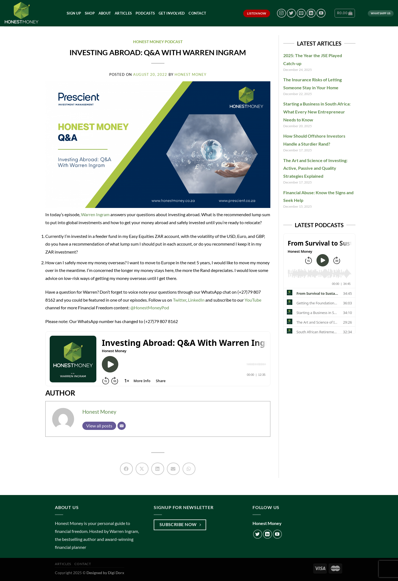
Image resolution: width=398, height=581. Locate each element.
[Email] (121, 426)
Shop (90, 13)
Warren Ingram (95, 214)
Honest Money (99, 411)
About (105, 13)
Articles (123, 13)
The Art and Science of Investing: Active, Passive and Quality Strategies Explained (315, 168)
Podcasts (145, 13)
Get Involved (172, 13)
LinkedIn (195, 299)
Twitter (179, 299)
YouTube (252, 299)
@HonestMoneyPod (149, 307)
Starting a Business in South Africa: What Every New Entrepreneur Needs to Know (317, 111)
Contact (197, 13)
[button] (126, 469)
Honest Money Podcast (158, 41)
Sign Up (74, 13)
